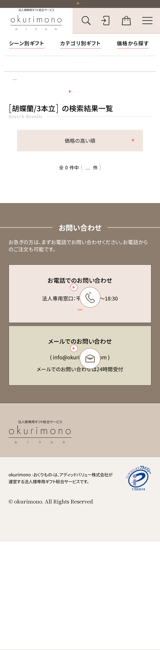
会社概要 (100, 539)
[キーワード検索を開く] (86, 25)
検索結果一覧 (43, 96)
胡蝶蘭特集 (24, 71)
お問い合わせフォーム (78, 426)
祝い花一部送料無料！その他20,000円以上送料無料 (83, 6)
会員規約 (100, 509)
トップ (14, 96)
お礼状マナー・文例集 (69, 71)
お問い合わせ (105, 549)
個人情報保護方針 (110, 529)
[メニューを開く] (147, 25)
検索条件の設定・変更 (91, 122)
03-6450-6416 (79, 341)
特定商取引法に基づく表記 (118, 519)
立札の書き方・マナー (124, 71)
